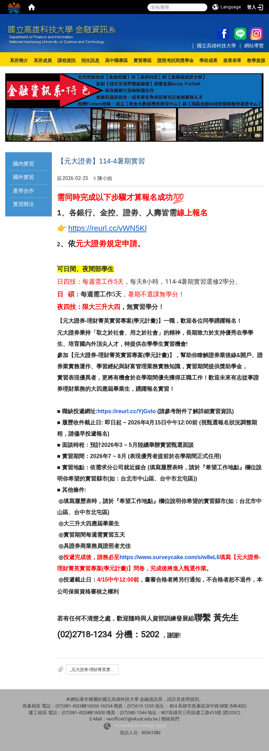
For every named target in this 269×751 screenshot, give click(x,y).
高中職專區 (116, 60)
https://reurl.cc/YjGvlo (126, 411)
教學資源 (256, 60)
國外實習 (23, 177)
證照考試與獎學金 (175, 60)
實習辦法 (23, 204)
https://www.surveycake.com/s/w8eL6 (169, 557)
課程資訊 (66, 60)
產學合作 (23, 191)
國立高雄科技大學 (217, 45)
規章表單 (232, 60)
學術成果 (208, 60)
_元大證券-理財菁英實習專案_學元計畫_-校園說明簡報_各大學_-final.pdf (94, 669)
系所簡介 (19, 60)
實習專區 (142, 60)
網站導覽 (254, 45)
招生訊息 (90, 60)
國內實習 (23, 164)
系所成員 (43, 60)
